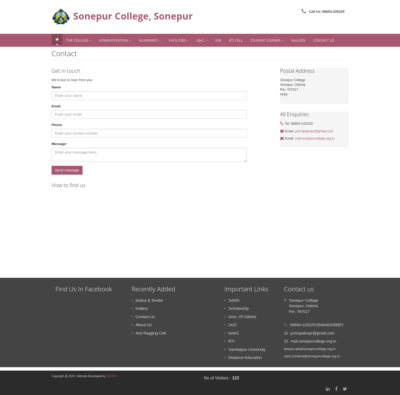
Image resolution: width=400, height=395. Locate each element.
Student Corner (267, 40)
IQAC (201, 40)
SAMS (232, 300)
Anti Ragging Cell (149, 333)
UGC (230, 324)
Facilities (179, 40)
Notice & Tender (147, 300)
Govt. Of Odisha (240, 316)
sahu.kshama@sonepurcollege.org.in (312, 356)
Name (56, 87)
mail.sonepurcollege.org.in (315, 138)
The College (78, 40)
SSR (218, 40)
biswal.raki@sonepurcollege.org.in (310, 349)
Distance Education (243, 357)
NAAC (231, 333)
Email (56, 106)
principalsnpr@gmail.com (314, 131)
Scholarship (236, 308)
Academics (150, 40)
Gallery (298, 40)
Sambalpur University (245, 349)
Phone (57, 125)
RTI (229, 341)
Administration (115, 40)
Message (60, 144)
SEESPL (112, 376)
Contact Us (323, 40)
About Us (142, 324)
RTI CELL (236, 40)
